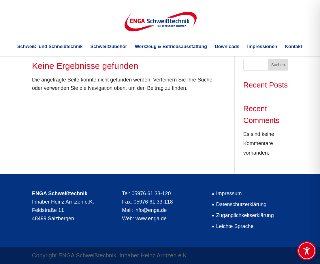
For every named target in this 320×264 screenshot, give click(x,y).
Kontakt (293, 47)
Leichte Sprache (235, 226)
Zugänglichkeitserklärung (245, 215)
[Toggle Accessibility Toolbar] (307, 251)
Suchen (278, 64)
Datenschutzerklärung (241, 204)
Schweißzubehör (109, 47)
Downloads (227, 47)
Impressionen (262, 47)
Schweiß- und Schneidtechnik (50, 47)
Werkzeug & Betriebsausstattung (171, 47)
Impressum (229, 193)
